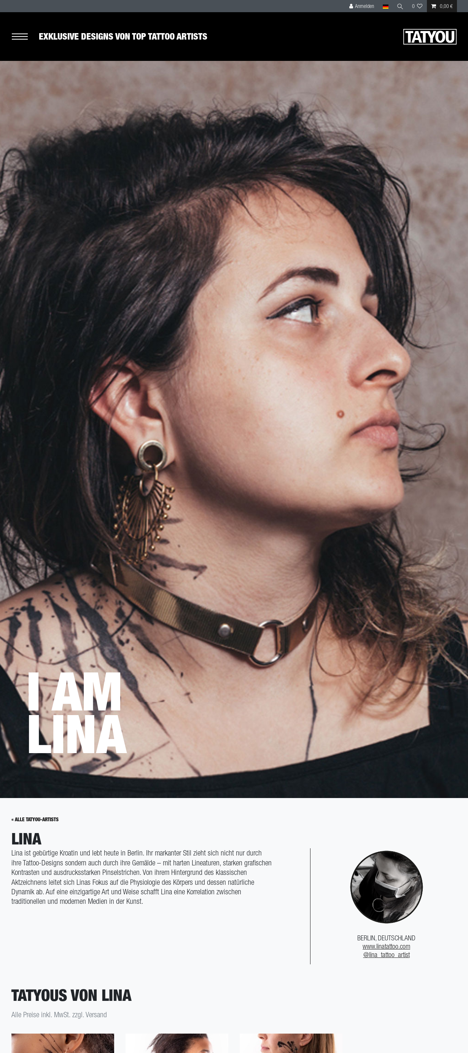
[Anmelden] (362, 6)
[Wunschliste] (417, 6)
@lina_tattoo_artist (386, 955)
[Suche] (400, 6)
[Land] (385, 6)
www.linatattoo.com (386, 946)
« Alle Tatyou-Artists (35, 819)
